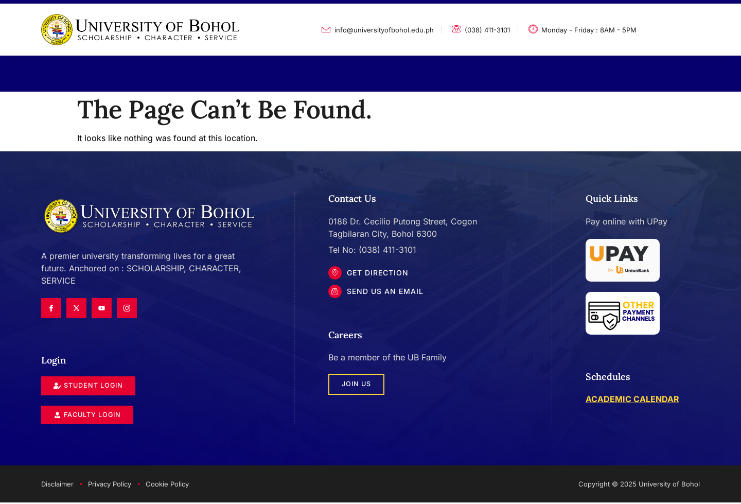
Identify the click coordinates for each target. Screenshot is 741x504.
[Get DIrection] (336, 274)
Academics (173, 70)
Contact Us (454, 70)
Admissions (313, 70)
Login (519, 70)
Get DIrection (380, 273)
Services (242, 70)
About (107, 70)
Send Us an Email (387, 294)
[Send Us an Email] (336, 294)
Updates (383, 70)
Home (57, 70)
